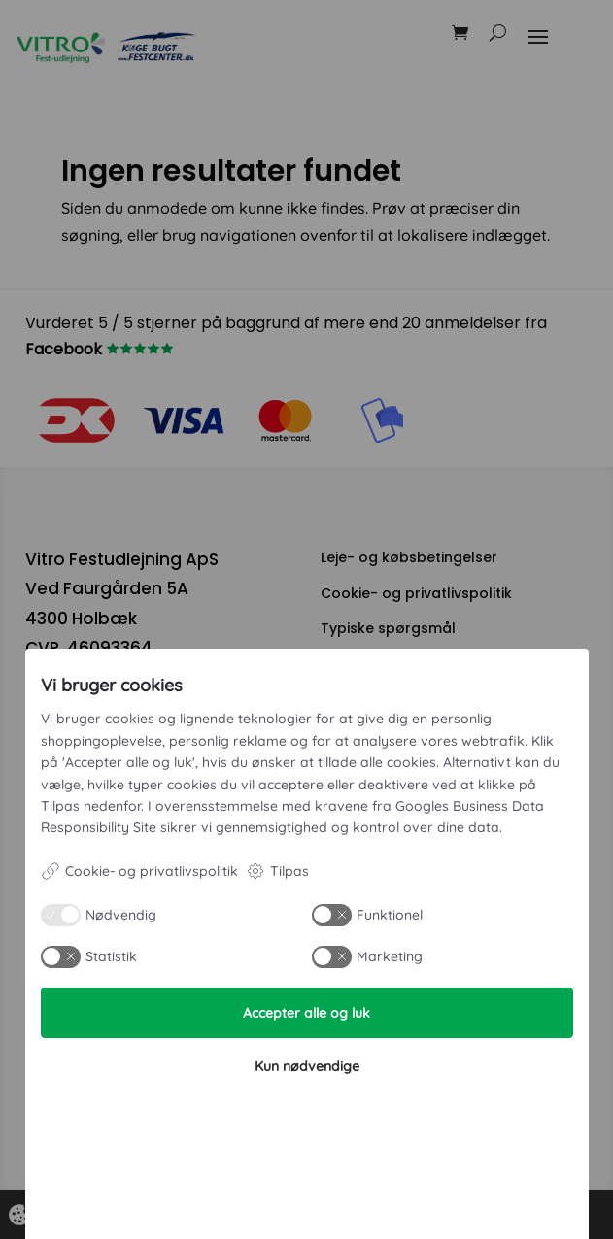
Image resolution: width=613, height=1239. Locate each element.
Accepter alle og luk (306, 1012)
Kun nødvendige (307, 1066)
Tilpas (277, 871)
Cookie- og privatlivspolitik (139, 871)
